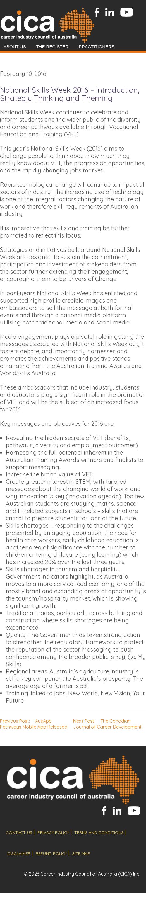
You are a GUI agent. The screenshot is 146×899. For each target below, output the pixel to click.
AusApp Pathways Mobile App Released (33, 724)
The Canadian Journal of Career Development (107, 724)
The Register (52, 46)
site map (81, 853)
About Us (15, 46)
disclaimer (19, 853)
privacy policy (53, 832)
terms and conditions (99, 832)
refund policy (51, 853)
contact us (19, 832)
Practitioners (96, 46)
